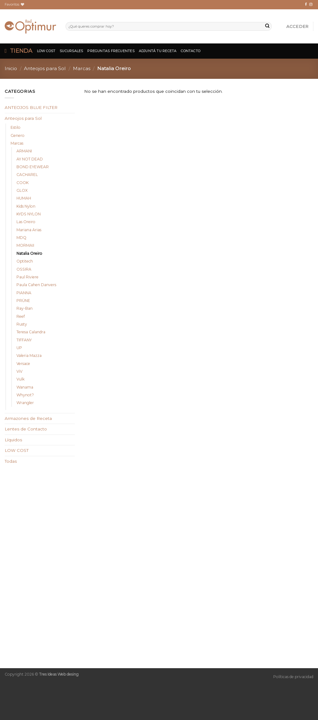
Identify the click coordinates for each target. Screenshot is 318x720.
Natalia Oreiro (29, 253)
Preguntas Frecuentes (110, 51)
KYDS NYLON (28, 214)
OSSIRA (23, 269)
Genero (18, 135)
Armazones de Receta (28, 418)
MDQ (21, 237)
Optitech (24, 261)
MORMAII (25, 245)
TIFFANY (24, 340)
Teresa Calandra (30, 332)
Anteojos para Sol (45, 68)
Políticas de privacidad (293, 676)
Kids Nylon (25, 206)
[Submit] (267, 26)
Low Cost (46, 51)
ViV (19, 371)
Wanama (24, 387)
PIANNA (23, 292)
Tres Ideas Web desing (59, 674)
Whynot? (25, 395)
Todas (11, 461)
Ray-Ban (24, 308)
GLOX (22, 190)
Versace (23, 363)
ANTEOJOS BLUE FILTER (31, 107)
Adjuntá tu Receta (158, 51)
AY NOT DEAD (29, 159)
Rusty (21, 324)
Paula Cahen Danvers (36, 284)
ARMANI (24, 151)
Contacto (190, 51)
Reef (20, 316)
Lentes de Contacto (26, 428)
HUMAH (23, 198)
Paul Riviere (27, 277)
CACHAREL (27, 174)
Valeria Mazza (29, 355)
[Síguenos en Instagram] (310, 4)
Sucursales (71, 51)
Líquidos (13, 439)
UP (19, 347)
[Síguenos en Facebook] (305, 4)
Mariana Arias (28, 229)
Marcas (81, 68)
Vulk (20, 379)
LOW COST (17, 450)
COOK (22, 182)
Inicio (11, 68)
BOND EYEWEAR (32, 166)
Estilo (15, 127)
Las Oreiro (25, 221)
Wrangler (25, 402)
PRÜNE (23, 300)
